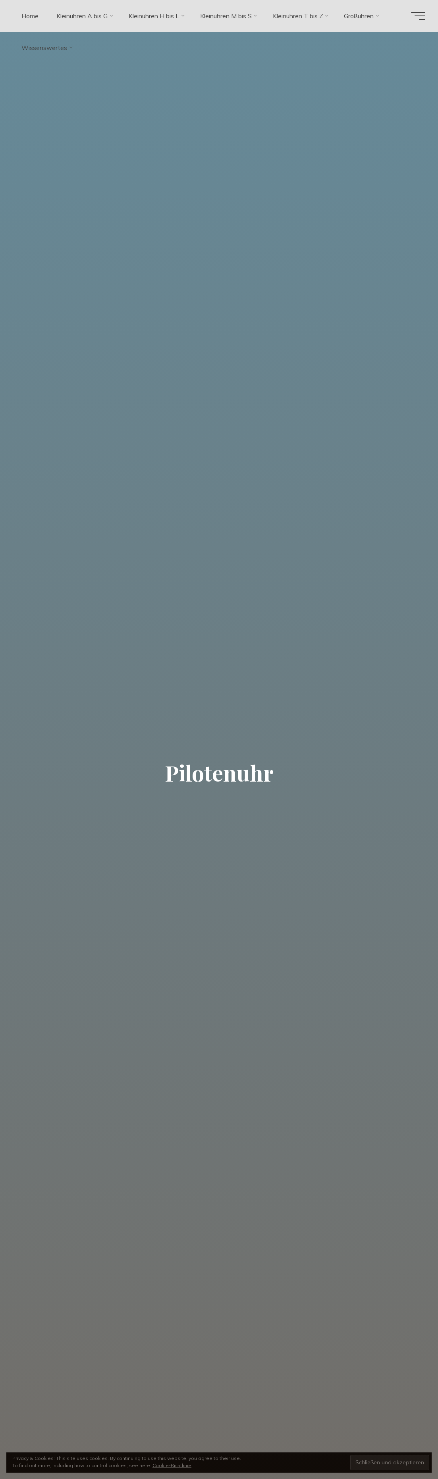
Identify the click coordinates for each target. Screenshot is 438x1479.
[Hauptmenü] (418, 16)
